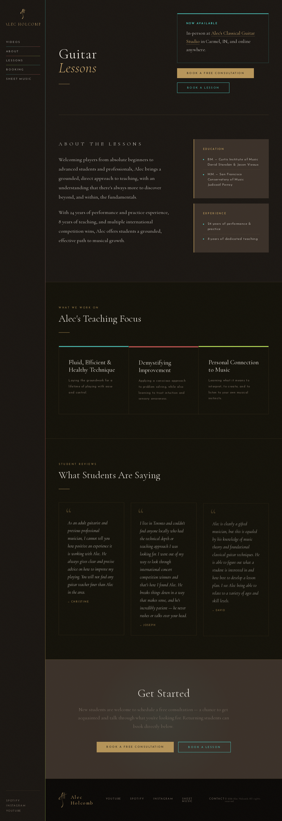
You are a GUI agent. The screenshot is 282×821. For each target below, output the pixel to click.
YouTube (13, 811)
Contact (217, 799)
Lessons (14, 60)
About (12, 51)
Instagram (16, 805)
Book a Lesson (203, 88)
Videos (13, 42)
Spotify (13, 801)
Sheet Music (18, 79)
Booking (15, 69)
